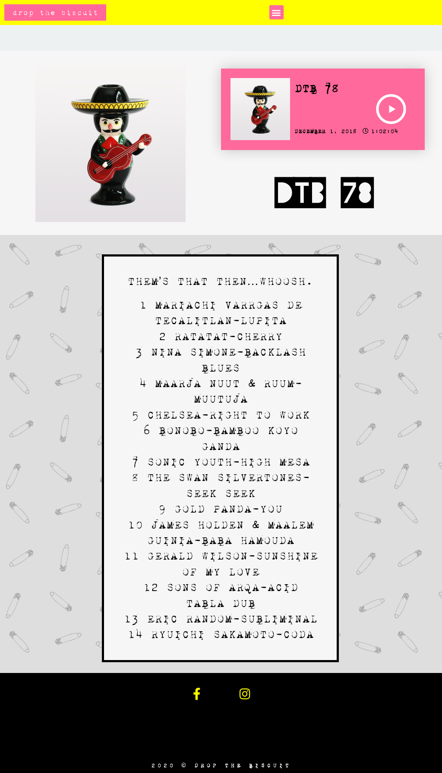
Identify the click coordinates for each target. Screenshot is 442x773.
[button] (276, 12)
